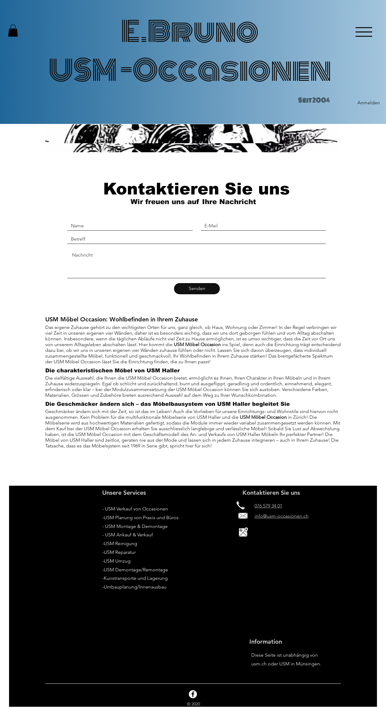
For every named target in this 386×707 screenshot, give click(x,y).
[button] (13, 30)
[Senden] (197, 288)
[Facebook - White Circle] (193, 694)
